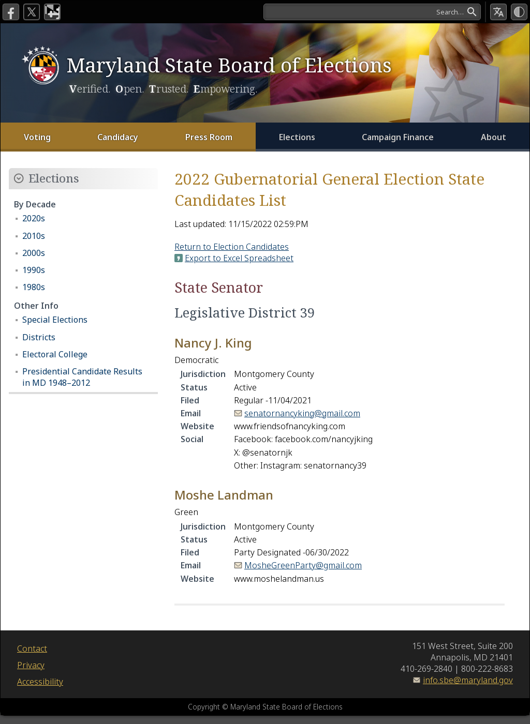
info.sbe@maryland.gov (468, 680)
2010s (33, 236)
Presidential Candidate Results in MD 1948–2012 (82, 377)
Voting (37, 137)
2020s (33, 218)
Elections (297, 137)
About (493, 137)
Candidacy (117, 137)
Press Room (208, 137)
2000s (33, 253)
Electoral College (54, 354)
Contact (32, 648)
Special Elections (54, 319)
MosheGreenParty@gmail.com (303, 565)
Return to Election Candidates (231, 246)
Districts (38, 337)
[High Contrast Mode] (519, 12)
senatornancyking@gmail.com (302, 413)
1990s (33, 270)
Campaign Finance (398, 137)
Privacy (31, 665)
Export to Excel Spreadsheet (239, 258)
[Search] (372, 12)
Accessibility (40, 681)
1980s (33, 287)
